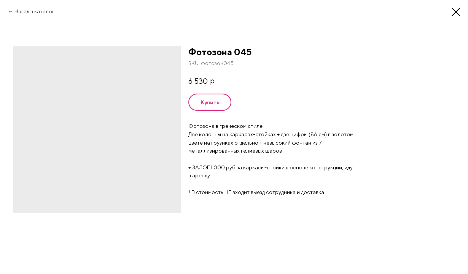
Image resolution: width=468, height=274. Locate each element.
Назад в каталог (34, 11)
